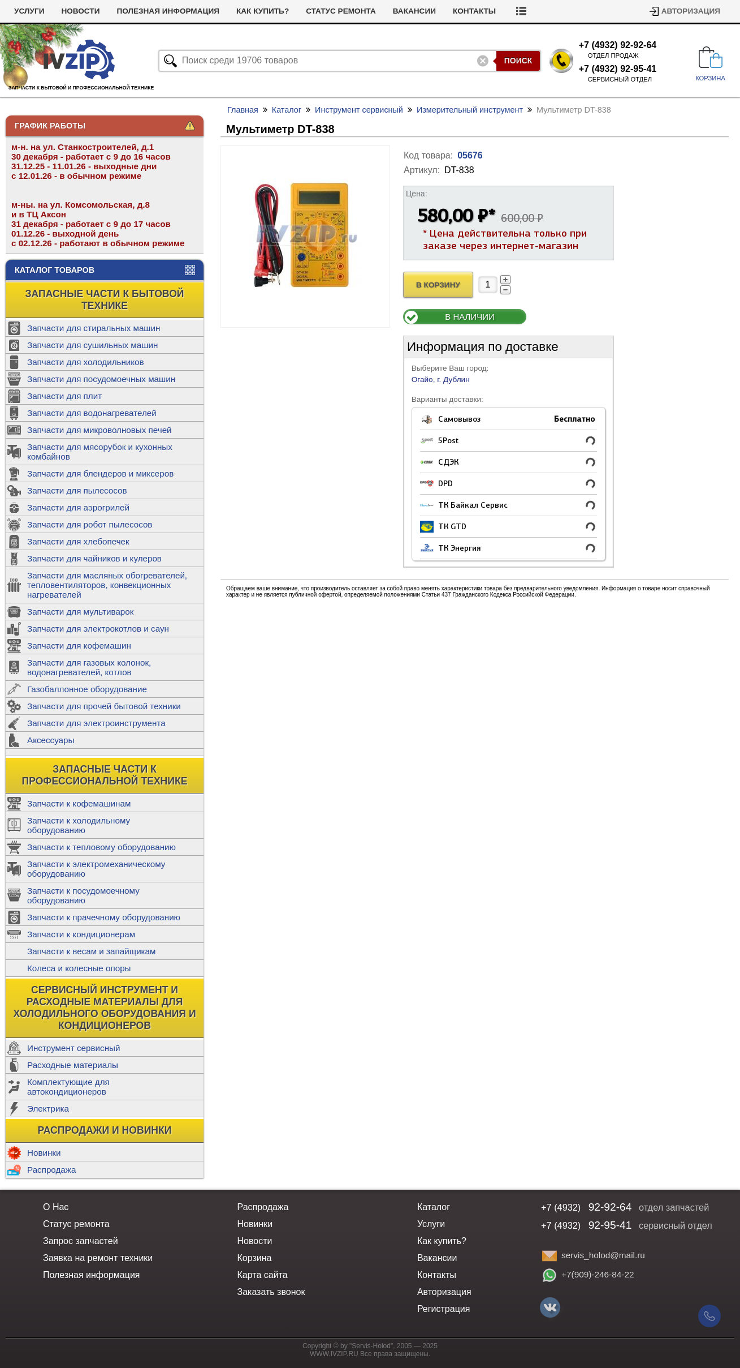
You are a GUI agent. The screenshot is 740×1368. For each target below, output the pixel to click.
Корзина (254, 1258)
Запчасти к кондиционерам (81, 934)
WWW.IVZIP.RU (334, 1354)
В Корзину (438, 285)
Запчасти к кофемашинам (79, 803)
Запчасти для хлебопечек (78, 541)
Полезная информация (167, 11)
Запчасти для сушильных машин (92, 345)
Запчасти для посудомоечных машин (101, 379)
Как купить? (262, 11)
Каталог (286, 109)
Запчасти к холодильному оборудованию (78, 825)
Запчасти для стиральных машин (93, 328)
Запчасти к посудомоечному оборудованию (83, 895)
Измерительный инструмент (470, 109)
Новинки (43, 1152)
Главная (242, 109)
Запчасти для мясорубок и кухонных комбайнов (99, 451)
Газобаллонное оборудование (87, 689)
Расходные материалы (72, 1065)
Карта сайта (262, 1275)
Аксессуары (50, 740)
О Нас (55, 1207)
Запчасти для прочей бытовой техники (104, 706)
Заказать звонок (271, 1292)
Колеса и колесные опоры (79, 968)
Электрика (48, 1108)
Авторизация (690, 11)
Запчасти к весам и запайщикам (91, 951)
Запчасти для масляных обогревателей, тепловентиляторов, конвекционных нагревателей (107, 585)
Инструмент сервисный (73, 1048)
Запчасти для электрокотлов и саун (98, 628)
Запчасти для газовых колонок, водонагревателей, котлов (89, 667)
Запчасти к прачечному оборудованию (103, 917)
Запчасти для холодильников (85, 362)
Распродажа (51, 1169)
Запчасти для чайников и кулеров (94, 558)
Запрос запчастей (80, 1241)
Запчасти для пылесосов (77, 490)
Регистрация (443, 1309)
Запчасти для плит (64, 396)
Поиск (518, 60)
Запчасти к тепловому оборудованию (101, 847)
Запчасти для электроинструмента (96, 723)
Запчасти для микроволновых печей (99, 430)
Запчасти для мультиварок (80, 611)
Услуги (29, 11)
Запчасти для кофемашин (79, 645)
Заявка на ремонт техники (98, 1258)
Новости (80, 11)
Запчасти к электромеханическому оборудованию (96, 868)
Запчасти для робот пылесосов (89, 524)
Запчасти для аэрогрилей (78, 507)
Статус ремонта (341, 11)
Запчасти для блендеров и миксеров (100, 473)
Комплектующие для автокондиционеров (68, 1086)
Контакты (474, 11)
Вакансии (414, 11)
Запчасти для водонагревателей (92, 413)
